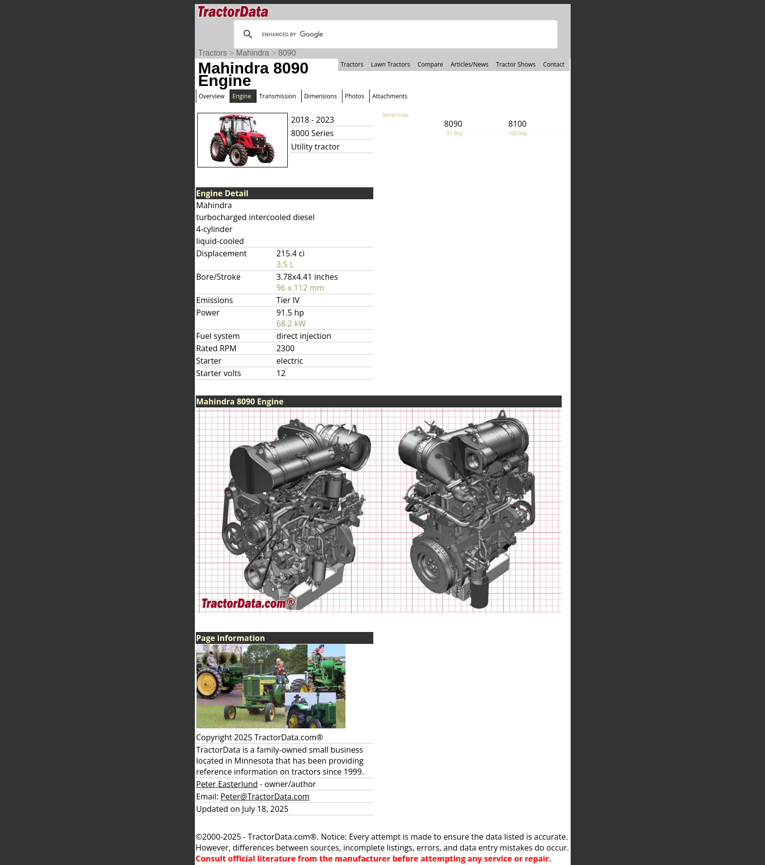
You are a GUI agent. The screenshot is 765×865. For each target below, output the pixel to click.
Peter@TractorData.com (265, 796)
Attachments (390, 96)
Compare (430, 64)
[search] (394, 34)
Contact (553, 64)
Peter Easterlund (227, 784)
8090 (287, 53)
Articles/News (470, 64)
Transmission (277, 96)
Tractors (212, 53)
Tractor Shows (516, 64)
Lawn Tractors (390, 64)
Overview (212, 96)
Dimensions (320, 96)
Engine (242, 96)
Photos (354, 96)
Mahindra (252, 53)
